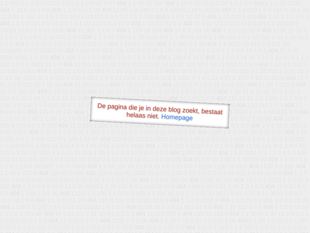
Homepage (177, 117)
